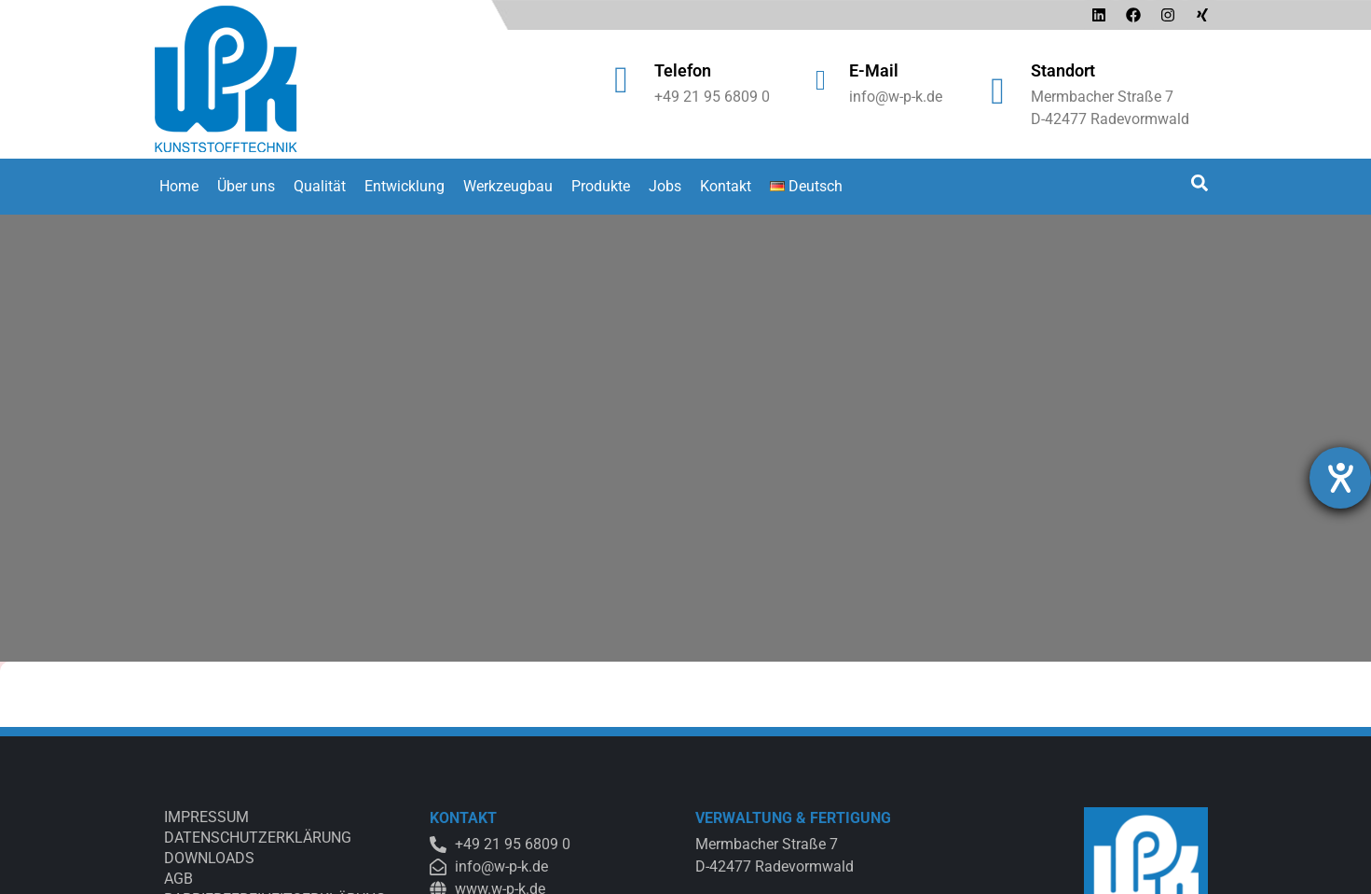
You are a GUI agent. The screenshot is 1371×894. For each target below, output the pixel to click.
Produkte (600, 186)
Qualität (320, 186)
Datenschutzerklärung (257, 837)
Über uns (246, 186)
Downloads (209, 858)
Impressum (206, 817)
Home (179, 186)
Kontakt (725, 186)
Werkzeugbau (508, 186)
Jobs (665, 186)
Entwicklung (404, 186)
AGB (178, 878)
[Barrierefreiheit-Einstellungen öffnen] (1340, 478)
